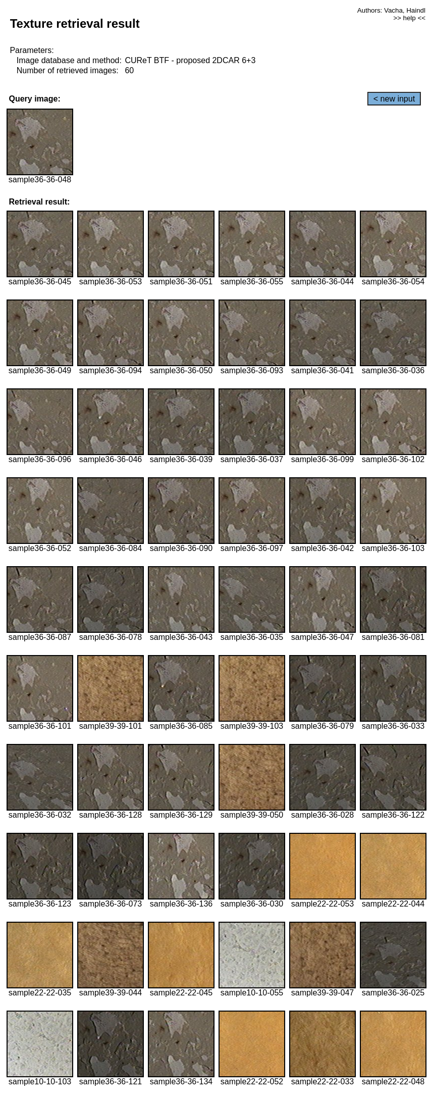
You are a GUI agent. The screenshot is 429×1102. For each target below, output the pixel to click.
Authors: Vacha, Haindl (391, 10)
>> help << (409, 18)
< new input (394, 98)
